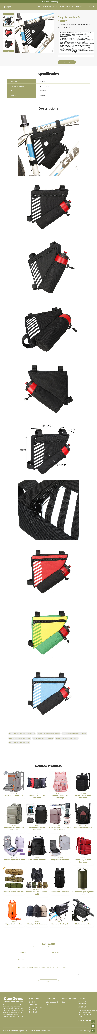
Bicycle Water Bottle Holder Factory (67, 738)
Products (51, 6)
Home (39, 6)
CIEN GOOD (34, 998)
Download (33, 1012)
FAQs (47, 1005)
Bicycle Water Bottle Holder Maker (19, 738)
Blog (57, 6)
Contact (68, 6)
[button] (8, 14)
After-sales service (52, 1002)
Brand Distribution (77, 6)
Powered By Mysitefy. (87, 1031)
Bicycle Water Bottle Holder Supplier (49, 734)
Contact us (50, 998)
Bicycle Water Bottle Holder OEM (43, 738)
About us (45, 6)
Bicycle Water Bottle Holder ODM (19, 743)
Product (32, 1002)
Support (62, 6)
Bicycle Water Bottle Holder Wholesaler (74, 734)
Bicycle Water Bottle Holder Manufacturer (22, 734)
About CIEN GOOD (35, 1005)
